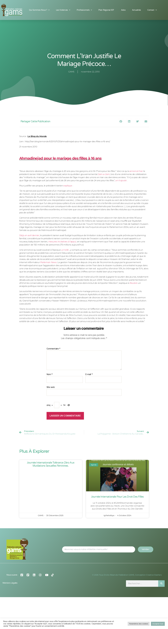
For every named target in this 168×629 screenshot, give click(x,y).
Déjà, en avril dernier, (29, 235)
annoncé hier (136, 171)
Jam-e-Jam (104, 174)
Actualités (136, 10)
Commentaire (54, 349)
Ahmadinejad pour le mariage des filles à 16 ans (60, 158)
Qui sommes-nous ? (39, 10)
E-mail (89, 374)
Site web (51, 387)
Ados (123, 10)
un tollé (65, 250)
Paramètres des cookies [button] (138, 624)
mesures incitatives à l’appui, (62, 241)
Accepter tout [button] (157, 624)
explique (67, 185)
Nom (50, 374)
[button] (121, 121)
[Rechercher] (161, 615)
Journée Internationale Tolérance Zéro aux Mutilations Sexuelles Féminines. (50, 464)
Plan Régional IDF (106, 10)
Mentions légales (10, 615)
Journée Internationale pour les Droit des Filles (117, 496)
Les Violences (63, 10)
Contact (152, 10)
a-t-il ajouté (121, 180)
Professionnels (84, 10)
